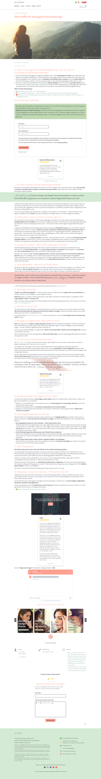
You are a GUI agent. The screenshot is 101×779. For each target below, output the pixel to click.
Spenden (84, 2)
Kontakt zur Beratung (50, 181)
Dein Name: (21, 123)
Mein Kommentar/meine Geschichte (44, 700)
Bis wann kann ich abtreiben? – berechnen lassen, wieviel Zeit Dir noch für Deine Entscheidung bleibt (48, 93)
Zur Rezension (50, 176)
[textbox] (50, 710)
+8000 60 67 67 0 (67, 742)
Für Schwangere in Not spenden (69, 754)
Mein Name (38, 693)
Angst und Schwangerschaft (22, 303)
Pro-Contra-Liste (22, 342)
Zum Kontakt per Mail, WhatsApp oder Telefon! (32, 489)
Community (27, 6)
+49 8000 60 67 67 (67, 741)
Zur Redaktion (22, 657)
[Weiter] (86, 620)
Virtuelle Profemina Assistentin (69, 751)
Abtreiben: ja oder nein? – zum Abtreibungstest (32, 91)
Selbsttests (16, 6)
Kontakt (36, 771)
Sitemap (64, 771)
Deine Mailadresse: (23, 131)
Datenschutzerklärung (50, 771)
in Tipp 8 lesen (60, 286)
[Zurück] (15, 620)
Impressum (41, 771)
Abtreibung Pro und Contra (35, 315)
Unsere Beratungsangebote (68, 748)
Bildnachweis (59, 771)
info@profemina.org (67, 745)
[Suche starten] (86, 6)
